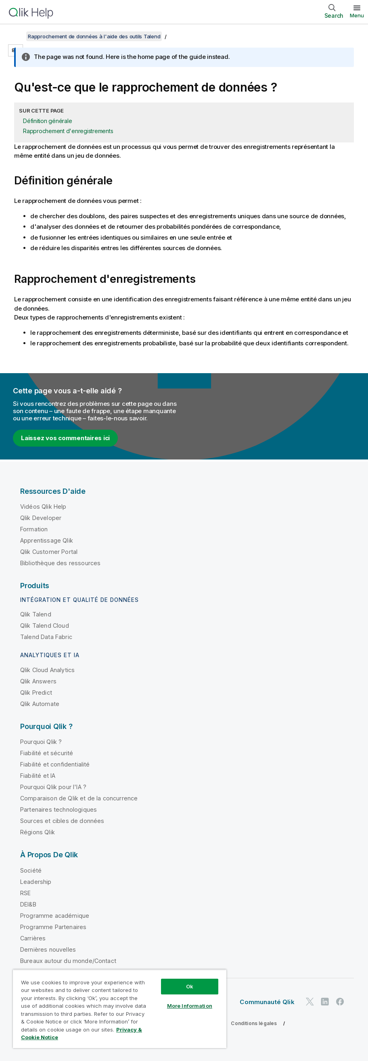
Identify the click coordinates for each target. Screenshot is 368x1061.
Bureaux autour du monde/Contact (68, 960)
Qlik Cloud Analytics (47, 669)
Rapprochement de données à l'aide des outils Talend (94, 36)
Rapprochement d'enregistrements (68, 130)
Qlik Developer (40, 517)
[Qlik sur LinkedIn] (325, 1001)
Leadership (36, 881)
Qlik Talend (35, 614)
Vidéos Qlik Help (43, 506)
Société (31, 870)
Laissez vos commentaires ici (65, 438)
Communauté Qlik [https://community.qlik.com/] (267, 1002)
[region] (119, 1008)
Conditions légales (254, 1023)
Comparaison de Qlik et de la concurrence (79, 798)
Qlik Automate (39, 703)
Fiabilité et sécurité (46, 753)
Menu (357, 15)
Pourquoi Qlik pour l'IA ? (53, 786)
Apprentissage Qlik (46, 540)
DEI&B (28, 904)
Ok (189, 986)
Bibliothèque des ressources (60, 563)
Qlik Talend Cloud (44, 625)
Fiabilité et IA (37, 775)
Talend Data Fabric (46, 636)
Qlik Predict (36, 692)
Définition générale (47, 120)
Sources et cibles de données (62, 820)
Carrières (33, 938)
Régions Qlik (37, 832)
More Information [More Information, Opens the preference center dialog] (189, 1006)
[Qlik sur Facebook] (340, 1001)
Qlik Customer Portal (48, 551)
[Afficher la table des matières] (16, 36)
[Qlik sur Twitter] (310, 1001)
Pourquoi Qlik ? (41, 741)
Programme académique (54, 915)
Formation (34, 529)
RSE (25, 893)
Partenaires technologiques (58, 809)
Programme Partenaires (53, 926)
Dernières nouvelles (48, 949)
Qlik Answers (38, 681)
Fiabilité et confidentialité (55, 764)
